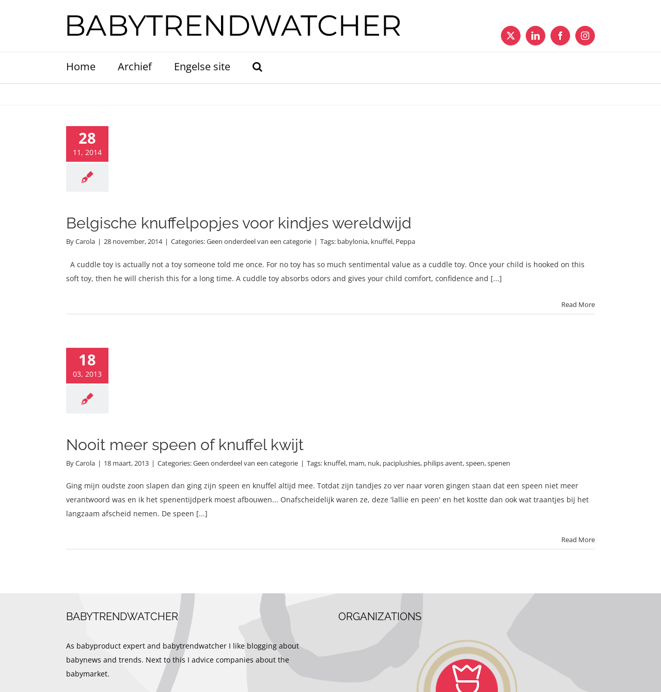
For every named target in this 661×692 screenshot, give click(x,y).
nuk (374, 463)
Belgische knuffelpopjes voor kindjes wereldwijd (239, 223)
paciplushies (401, 463)
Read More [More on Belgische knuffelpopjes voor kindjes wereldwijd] (578, 304)
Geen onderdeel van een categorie (259, 241)
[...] (496, 278)
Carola (85, 241)
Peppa (405, 241)
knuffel (381, 241)
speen (475, 463)
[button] (257, 67)
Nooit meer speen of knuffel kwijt (185, 445)
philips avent (443, 463)
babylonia (352, 241)
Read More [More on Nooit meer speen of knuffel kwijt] (578, 539)
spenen (498, 463)
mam (357, 463)
